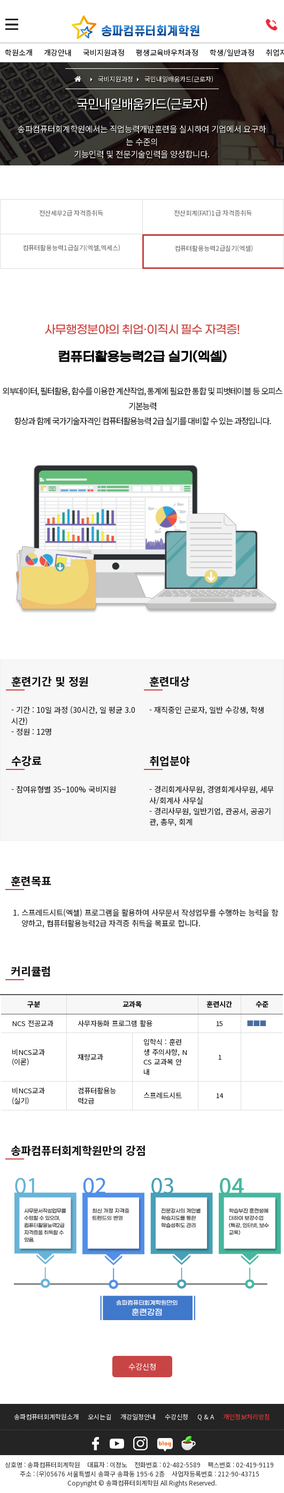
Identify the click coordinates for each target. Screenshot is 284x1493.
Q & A (205, 1416)
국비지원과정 (104, 52)
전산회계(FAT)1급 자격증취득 (213, 212)
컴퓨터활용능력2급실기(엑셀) (213, 247)
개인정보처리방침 (246, 1416)
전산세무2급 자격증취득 (71, 212)
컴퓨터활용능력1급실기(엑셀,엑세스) (71, 247)
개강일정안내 (138, 1416)
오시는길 (99, 1416)
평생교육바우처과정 (167, 52)
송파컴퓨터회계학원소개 (46, 1416)
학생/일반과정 (232, 52)
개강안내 (58, 52)
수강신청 (142, 1366)
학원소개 (19, 52)
